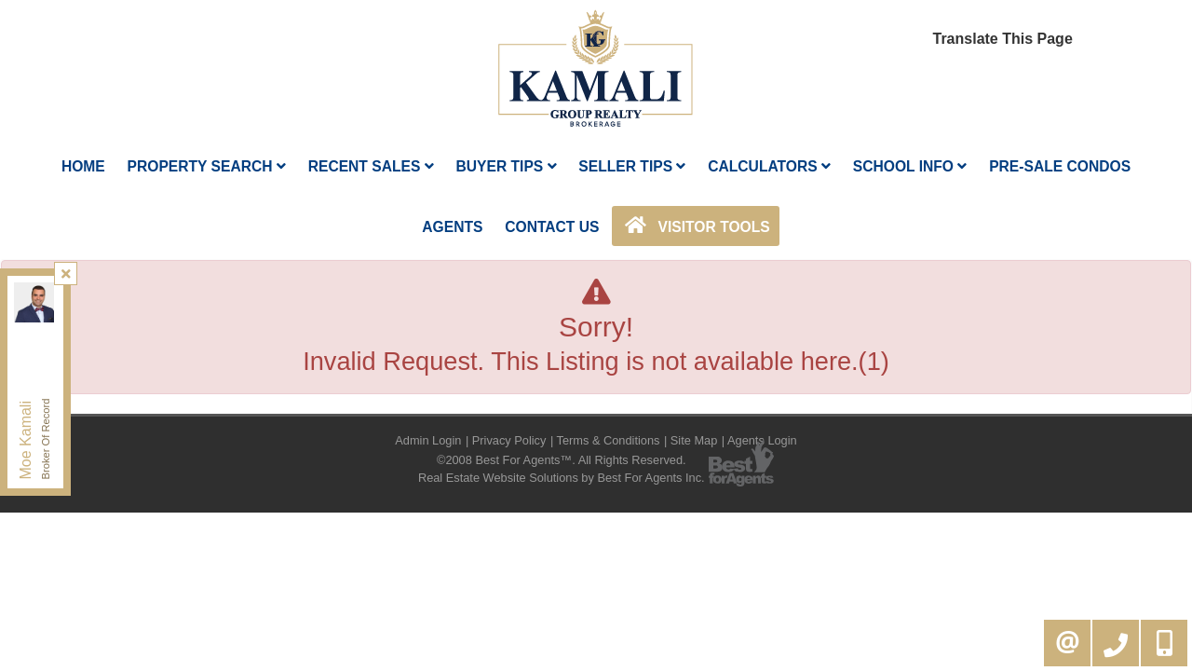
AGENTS (452, 227)
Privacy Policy (509, 440)
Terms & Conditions (608, 440)
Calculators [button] (769, 166)
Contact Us (552, 227)
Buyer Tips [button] (505, 166)
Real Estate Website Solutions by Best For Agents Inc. (561, 478)
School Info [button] (910, 166)
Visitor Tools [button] (695, 225)
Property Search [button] (207, 166)
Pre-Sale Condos (1060, 166)
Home (83, 166)
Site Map (694, 440)
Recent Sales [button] (371, 166)
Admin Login (428, 440)
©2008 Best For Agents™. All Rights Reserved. (561, 460)
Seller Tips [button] (631, 166)
